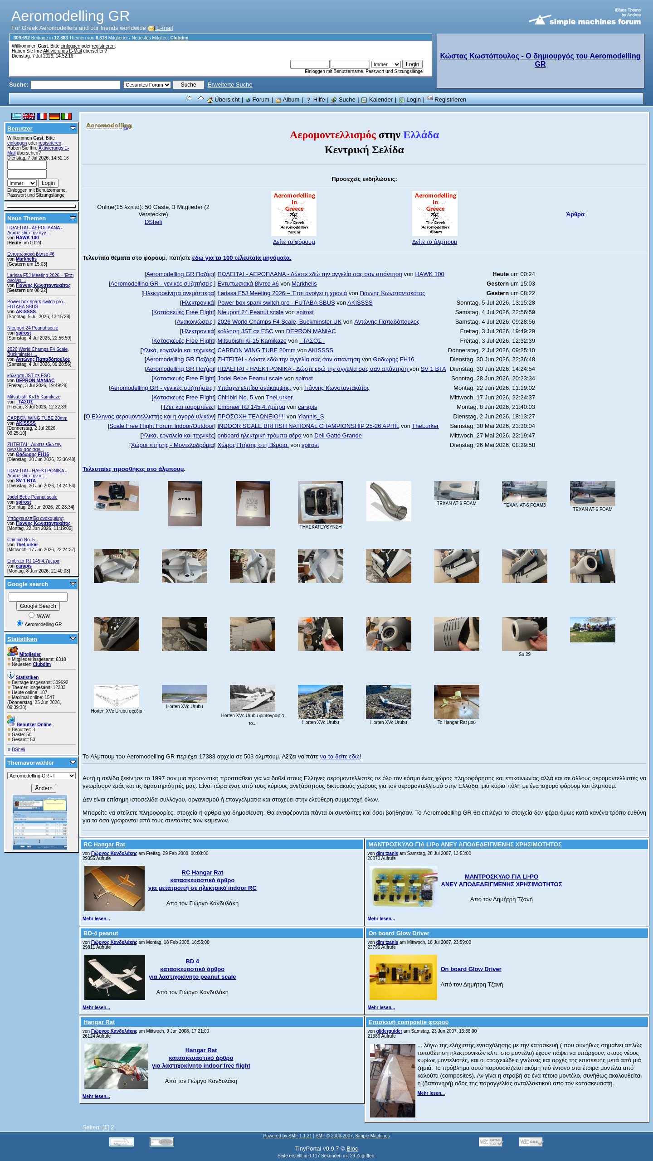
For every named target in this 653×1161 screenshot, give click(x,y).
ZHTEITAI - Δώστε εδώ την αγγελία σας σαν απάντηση (288, 359)
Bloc (352, 1148)
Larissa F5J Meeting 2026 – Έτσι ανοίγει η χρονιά (282, 293)
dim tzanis (387, 853)
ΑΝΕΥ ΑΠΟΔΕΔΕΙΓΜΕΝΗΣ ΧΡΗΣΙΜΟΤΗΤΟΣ (501, 884)
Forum (257, 99)
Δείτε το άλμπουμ (435, 241)
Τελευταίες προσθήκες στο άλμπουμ (133, 469)
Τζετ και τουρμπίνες (188, 406)
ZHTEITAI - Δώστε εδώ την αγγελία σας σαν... (34, 447)
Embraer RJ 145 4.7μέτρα (33, 561)
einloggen (70, 46)
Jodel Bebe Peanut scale (32, 497)
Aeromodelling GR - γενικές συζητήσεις (162, 283)
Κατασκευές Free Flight (183, 312)
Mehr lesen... (96, 918)
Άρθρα (575, 214)
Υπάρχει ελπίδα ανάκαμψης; (35, 518)
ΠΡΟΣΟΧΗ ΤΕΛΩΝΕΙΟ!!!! (251, 416)
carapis (24, 565)
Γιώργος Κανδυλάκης (114, 853)
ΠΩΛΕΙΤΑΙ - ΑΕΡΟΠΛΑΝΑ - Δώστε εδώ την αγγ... (35, 230)
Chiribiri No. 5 (21, 539)
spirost (23, 332)
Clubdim (179, 37)
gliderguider (389, 1031)
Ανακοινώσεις (195, 321)
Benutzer (20, 128)
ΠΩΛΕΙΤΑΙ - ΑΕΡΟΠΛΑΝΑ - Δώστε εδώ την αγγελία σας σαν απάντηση (309, 274)
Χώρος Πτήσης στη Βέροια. (252, 445)
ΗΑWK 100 (27, 237)
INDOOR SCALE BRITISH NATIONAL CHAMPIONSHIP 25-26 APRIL (308, 426)
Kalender (377, 99)
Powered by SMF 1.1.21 (287, 1135)
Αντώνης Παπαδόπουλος (43, 359)
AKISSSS (26, 311)
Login (410, 99)
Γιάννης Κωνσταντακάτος (43, 285)
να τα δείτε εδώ (339, 756)
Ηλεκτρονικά (198, 302)
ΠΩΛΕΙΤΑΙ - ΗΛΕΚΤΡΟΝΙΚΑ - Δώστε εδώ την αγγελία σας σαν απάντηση (313, 368)
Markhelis (26, 259)
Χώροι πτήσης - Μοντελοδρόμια (172, 445)
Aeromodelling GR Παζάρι (180, 274)
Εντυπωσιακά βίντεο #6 (30, 254)
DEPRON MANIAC (35, 380)
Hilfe (315, 99)
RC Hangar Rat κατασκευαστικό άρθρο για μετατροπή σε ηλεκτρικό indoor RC (202, 880)
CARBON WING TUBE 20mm (37, 418)
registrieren (103, 46)
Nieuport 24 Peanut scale (32, 327)
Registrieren (447, 99)
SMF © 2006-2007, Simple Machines (353, 1135)
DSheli (18, 749)
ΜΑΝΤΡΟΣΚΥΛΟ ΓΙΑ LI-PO (501, 876)
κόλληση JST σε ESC (28, 375)
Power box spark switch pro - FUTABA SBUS (36, 304)
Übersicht (223, 99)
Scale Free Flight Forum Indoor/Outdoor (161, 426)
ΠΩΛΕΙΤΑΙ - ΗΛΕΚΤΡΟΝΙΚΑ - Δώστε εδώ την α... (37, 473)
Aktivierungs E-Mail (62, 51)
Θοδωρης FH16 (32, 454)
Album (287, 99)
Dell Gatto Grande (338, 435)
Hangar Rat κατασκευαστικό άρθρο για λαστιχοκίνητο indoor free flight (201, 1058)
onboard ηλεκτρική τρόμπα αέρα (259, 435)
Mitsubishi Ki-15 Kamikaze (33, 396)
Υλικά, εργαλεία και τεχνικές (178, 350)
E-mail (160, 27)
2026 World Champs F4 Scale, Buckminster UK (279, 321)
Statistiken (22, 639)
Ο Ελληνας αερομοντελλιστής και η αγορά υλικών (150, 416)
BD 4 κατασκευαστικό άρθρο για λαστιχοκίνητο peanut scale (192, 969)
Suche (343, 99)
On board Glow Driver (471, 969)
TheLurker (27, 544)
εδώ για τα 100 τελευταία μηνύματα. (242, 257)
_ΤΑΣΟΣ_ (26, 401)
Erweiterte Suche (230, 84)
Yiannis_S (310, 416)
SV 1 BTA (26, 480)
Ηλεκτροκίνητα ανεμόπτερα (178, 293)
